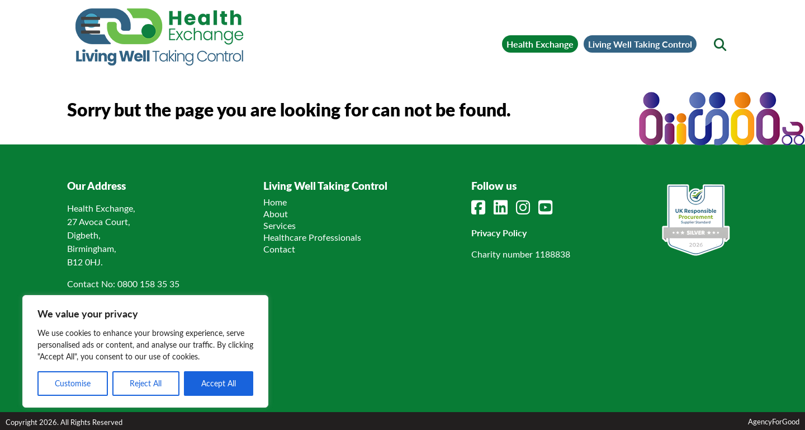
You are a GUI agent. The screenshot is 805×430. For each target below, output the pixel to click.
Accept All (218, 383)
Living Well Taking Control (640, 44)
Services (279, 225)
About (275, 213)
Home (275, 202)
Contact (279, 249)
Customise (73, 383)
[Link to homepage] (159, 37)
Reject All (146, 383)
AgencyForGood (773, 421)
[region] (145, 351)
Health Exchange (540, 44)
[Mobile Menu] (90, 25)
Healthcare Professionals (312, 237)
